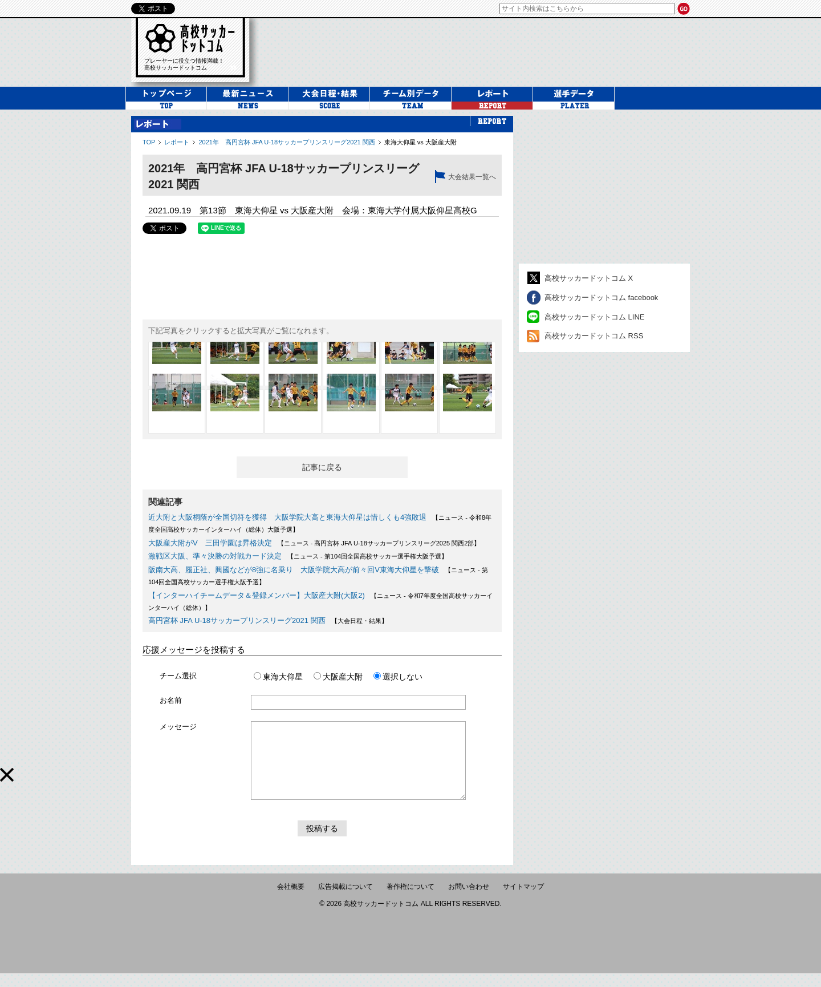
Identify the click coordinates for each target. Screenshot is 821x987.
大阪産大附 (338, 676)
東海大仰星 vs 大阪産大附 (420, 142)
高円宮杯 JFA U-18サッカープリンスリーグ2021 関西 (237, 620)
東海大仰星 (278, 676)
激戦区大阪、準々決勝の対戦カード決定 (215, 556)
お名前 (171, 700)
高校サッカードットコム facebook (601, 297)
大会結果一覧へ (472, 177)
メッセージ (178, 726)
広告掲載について (345, 900)
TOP (149, 142)
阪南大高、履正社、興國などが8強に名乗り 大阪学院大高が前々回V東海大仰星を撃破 (293, 569)
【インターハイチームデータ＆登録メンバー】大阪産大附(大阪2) (256, 595)
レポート (176, 142)
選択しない (397, 676)
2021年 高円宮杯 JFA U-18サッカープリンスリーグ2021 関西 (286, 142)
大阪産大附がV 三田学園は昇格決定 (210, 543)
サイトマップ (523, 900)
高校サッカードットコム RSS (593, 335)
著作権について (410, 900)
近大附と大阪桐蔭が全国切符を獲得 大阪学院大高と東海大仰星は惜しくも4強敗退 (287, 517)
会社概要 (290, 900)
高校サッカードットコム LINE (594, 317)
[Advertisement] (604, 186)
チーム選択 (178, 676)
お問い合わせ (468, 900)
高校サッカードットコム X (588, 278)
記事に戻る (322, 467)
